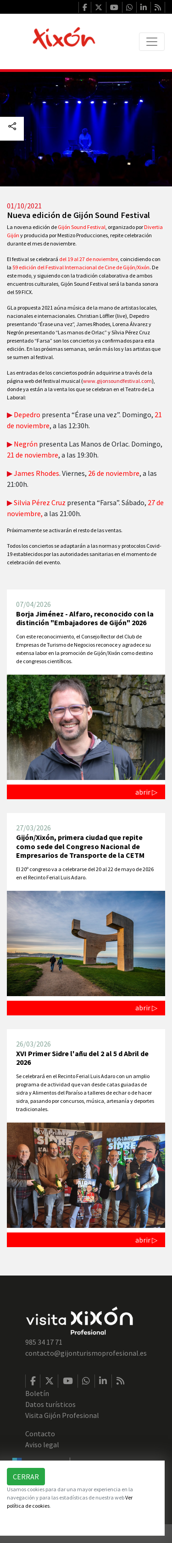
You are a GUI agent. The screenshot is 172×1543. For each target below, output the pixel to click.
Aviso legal (42, 1444)
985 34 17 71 (43, 1342)
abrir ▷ (146, 791)
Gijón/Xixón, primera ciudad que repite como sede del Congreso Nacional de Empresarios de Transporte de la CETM (80, 846)
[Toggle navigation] (152, 42)
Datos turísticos (50, 1404)
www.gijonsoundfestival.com (117, 380)
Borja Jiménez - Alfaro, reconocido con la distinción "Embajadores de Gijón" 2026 (85, 618)
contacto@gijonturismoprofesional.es (86, 1353)
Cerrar (26, 1476)
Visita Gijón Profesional (62, 1415)
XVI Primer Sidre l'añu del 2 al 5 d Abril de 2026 (82, 1058)
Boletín (37, 1393)
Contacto (40, 1433)
